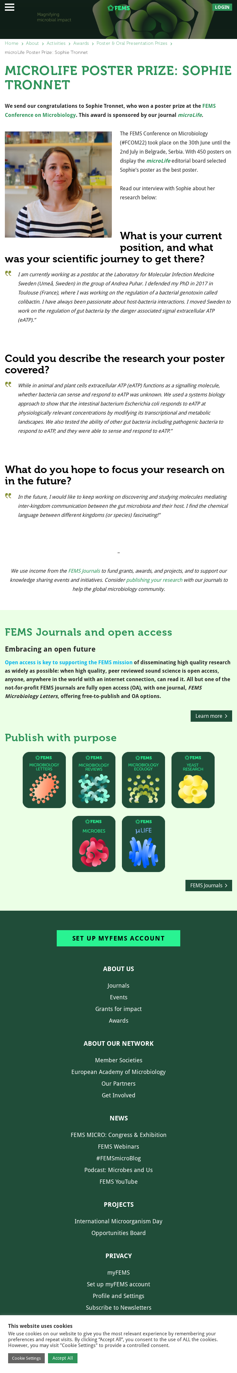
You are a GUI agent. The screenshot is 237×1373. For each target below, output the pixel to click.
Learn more (209, 716)
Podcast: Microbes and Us (118, 1170)
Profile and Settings (118, 1295)
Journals (118, 985)
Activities (56, 43)
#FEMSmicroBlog (118, 1158)
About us (118, 969)
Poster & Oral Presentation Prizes (132, 43)
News (119, 1118)
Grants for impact (118, 1008)
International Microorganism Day (118, 1221)
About (32, 43)
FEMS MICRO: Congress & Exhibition (119, 1134)
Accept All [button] (63, 1358)
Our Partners (118, 1083)
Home (11, 43)
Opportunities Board (118, 1232)
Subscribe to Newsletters (118, 1307)
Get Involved (119, 1095)
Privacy (118, 1256)
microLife (190, 115)
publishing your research (154, 580)
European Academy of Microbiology (118, 1071)
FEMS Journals (84, 571)
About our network (119, 1043)
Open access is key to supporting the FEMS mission (69, 662)
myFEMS (118, 1272)
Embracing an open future (50, 649)
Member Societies (118, 1060)
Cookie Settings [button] (26, 1358)
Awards (81, 43)
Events (118, 997)
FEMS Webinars (118, 1146)
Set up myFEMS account (118, 938)
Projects (119, 1204)
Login (222, 7)
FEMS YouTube (119, 1181)
